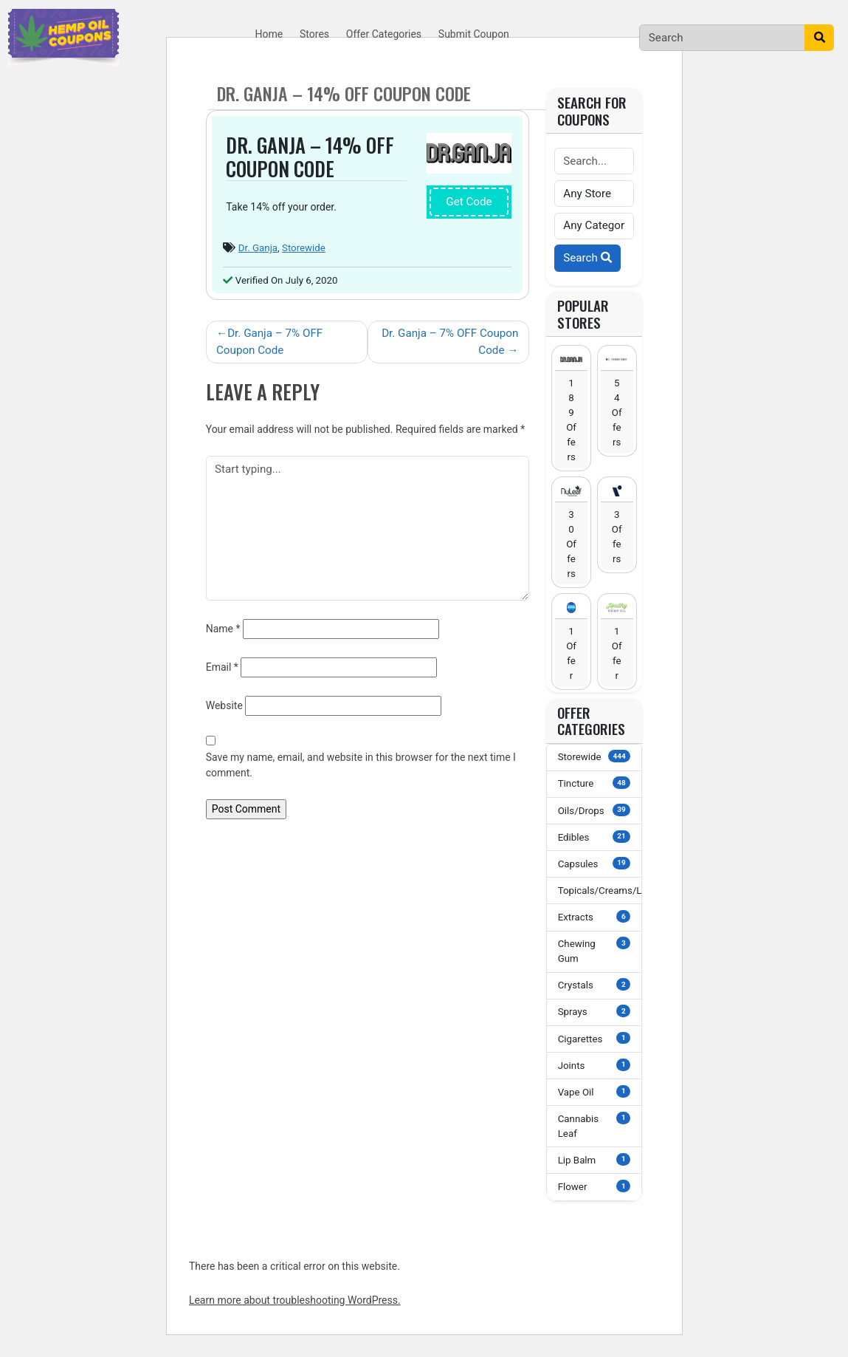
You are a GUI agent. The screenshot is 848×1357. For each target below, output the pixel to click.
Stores (314, 34)
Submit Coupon (473, 34)
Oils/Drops (594, 810)
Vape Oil (594, 1091)
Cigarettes (594, 1038)
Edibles (594, 836)
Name (223, 629)
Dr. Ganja (258, 247)
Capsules (594, 863)
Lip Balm (594, 1159)
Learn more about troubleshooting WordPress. (295, 1300)
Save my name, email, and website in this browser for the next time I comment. (361, 765)
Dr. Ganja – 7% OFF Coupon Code (269, 342)
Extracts (594, 916)
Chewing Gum (594, 950)
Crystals (594, 984)
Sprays (594, 1011)
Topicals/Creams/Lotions (600, 889)
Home (269, 34)
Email (222, 667)
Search (587, 257)
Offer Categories (383, 34)
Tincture (594, 782)
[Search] (722, 37)
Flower (594, 1186)
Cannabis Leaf (594, 1125)
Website (224, 705)
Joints (594, 1065)
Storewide (303, 247)
